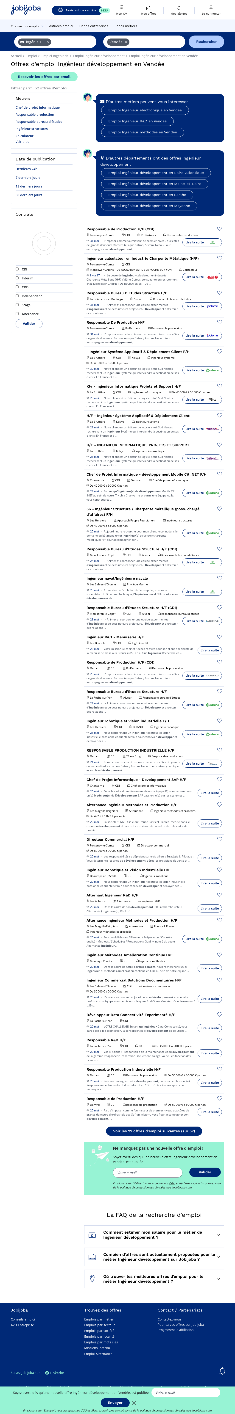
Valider (29, 323)
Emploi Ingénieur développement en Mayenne (149, 206)
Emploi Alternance (98, 1354)
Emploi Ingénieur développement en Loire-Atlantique (156, 173)
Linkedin (54, 1372)
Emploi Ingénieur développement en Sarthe (147, 195)
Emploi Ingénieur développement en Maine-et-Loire (154, 184)
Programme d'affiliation (176, 1330)
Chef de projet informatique (38, 107)
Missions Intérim (97, 1348)
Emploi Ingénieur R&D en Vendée (137, 121)
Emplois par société (99, 1331)
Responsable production (35, 114)
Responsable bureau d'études (39, 121)
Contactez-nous (170, 1319)
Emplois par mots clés (101, 1342)
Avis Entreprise (22, 1325)
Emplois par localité (99, 1336)
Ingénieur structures (32, 129)
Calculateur (25, 136)
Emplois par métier (99, 1319)
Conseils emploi (23, 1319)
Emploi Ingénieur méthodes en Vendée (142, 132)
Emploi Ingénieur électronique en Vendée (145, 110)
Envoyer (115, 1402)
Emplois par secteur (99, 1325)
